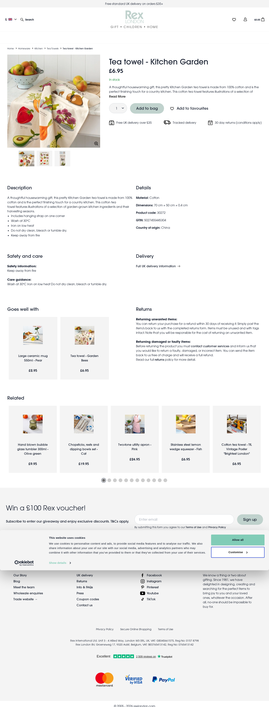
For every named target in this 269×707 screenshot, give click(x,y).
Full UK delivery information (156, 262)
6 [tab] (132, 476)
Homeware (24, 43)
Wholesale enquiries (28, 589)
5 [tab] (126, 476)
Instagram (154, 577)
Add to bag (147, 103)
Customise (238, 688)
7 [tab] (137, 476)
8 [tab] (143, 476)
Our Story (20, 571)
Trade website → (25, 595)
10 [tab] (154, 476)
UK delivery (85, 571)
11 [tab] (160, 476)
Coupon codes (88, 595)
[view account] (245, 19)
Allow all (238, 676)
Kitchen (39, 43)
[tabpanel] (33, 434)
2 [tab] (109, 476)
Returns (82, 577)
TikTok (151, 595)
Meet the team (24, 583)
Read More (117, 92)
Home (10, 43)
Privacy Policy (217, 522)
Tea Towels (52, 43)
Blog (16, 577)
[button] (27, 19)
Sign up (250, 515)
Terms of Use (193, 522)
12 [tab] (165, 476)
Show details (57, 699)
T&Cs (115, 517)
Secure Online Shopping (136, 624)
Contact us (84, 601)
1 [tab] (104, 476)
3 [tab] (115, 476)
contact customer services (210, 342)
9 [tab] (148, 476)
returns (159, 355)
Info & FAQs (85, 583)
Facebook (154, 571)
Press (80, 589)
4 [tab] (120, 476)
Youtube (153, 589)
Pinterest (153, 583)
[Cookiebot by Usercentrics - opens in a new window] (24, 700)
